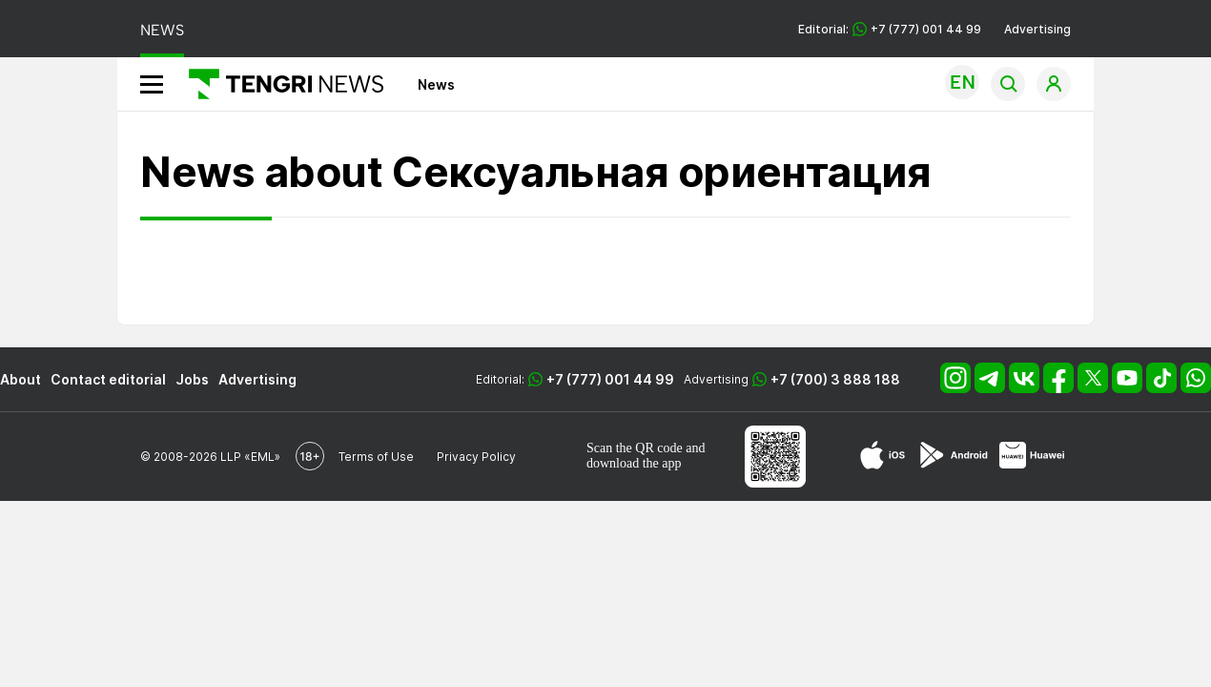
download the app (634, 463)
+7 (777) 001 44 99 (610, 379)
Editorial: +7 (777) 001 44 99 (889, 29)
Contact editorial (108, 379)
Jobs (192, 379)
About (20, 379)
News (436, 84)
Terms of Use (376, 456)
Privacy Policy (476, 456)
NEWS (162, 30)
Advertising (1037, 29)
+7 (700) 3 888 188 (835, 379)
